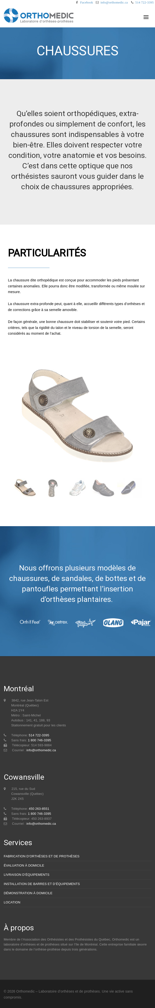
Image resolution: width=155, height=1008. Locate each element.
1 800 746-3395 (39, 740)
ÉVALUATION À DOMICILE (24, 865)
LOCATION (12, 902)
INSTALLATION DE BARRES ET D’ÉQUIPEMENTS (42, 884)
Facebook (86, 2)
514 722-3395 (144, 2)
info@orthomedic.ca (114, 2)
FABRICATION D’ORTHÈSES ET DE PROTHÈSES (41, 856)
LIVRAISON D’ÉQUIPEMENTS (27, 875)
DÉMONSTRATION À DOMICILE (28, 893)
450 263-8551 (39, 809)
